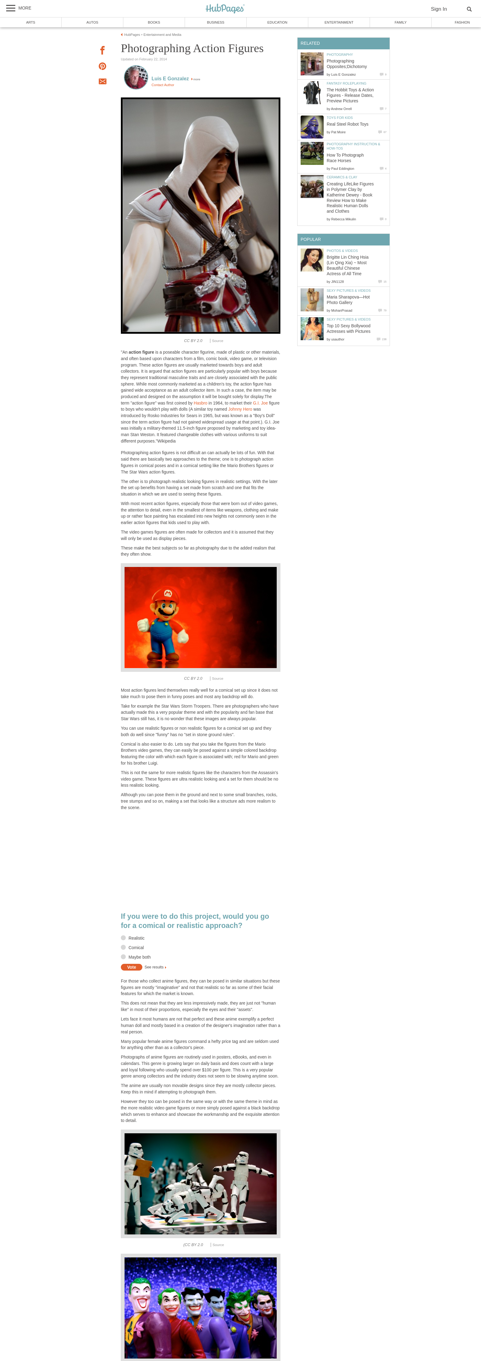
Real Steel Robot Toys (347, 124)
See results (154, 967)
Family (401, 22)
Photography (340, 54)
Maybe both (140, 957)
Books (154, 22)
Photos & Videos (342, 251)
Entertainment (339, 22)
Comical (136, 947)
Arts (30, 22)
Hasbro (200, 403)
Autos (92, 22)
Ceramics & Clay (342, 177)
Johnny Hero (240, 409)
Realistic (136, 938)
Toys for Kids (340, 118)
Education (277, 22)
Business (216, 22)
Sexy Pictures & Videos (349, 290)
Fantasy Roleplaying (346, 83)
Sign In (439, 9)
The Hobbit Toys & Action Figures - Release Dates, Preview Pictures (350, 95)
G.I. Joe (260, 403)
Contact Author (163, 85)
